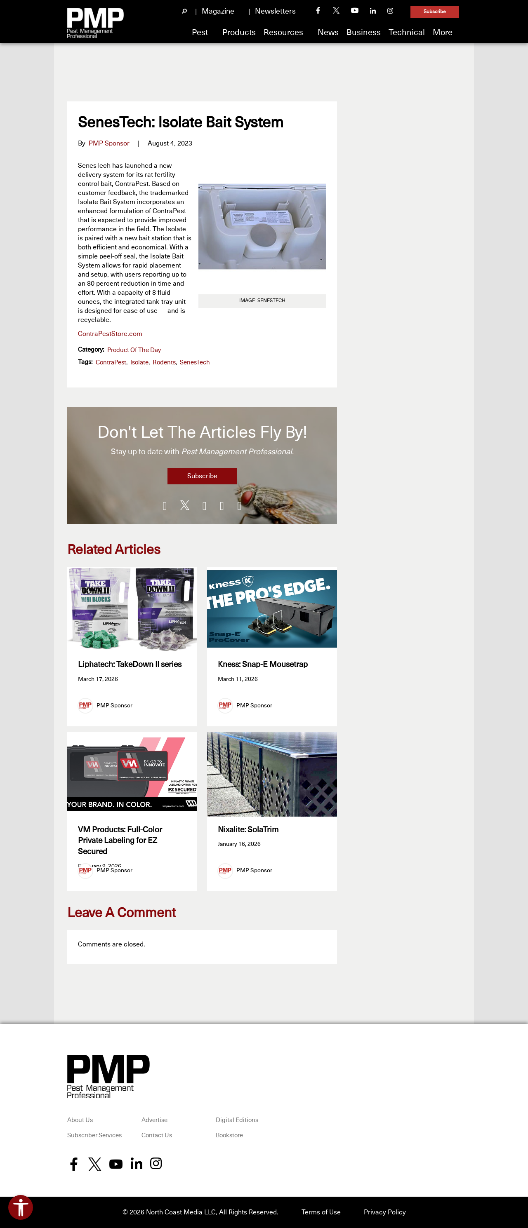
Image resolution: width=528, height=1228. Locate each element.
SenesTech (195, 362)
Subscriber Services (94, 1135)
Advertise (154, 1120)
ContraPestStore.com (110, 334)
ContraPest (111, 362)
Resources (283, 32)
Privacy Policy (385, 1212)
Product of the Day (134, 350)
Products (239, 32)
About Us (80, 1120)
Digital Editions (237, 1120)
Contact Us (156, 1135)
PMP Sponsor (109, 143)
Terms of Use (321, 1212)
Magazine (218, 11)
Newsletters (275, 11)
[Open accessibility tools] (20, 1207)
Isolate (139, 362)
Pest (200, 32)
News (328, 32)
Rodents (164, 362)
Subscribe (435, 11)
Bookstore (229, 1135)
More (443, 32)
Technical (407, 32)
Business (363, 32)
